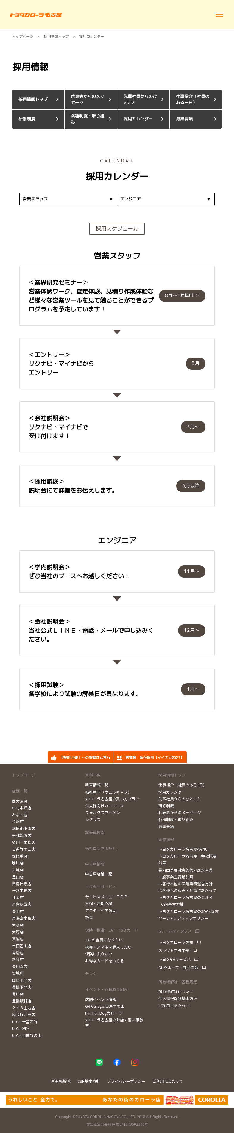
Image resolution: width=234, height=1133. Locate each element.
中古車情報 (94, 864)
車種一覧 (93, 775)
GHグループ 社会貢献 (178, 967)
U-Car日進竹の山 (26, 1035)
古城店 (18, 870)
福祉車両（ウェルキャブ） (108, 792)
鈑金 (89, 917)
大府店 (18, 932)
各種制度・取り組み (175, 819)
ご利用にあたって (173, 1005)
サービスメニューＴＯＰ (106, 896)
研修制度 (166, 805)
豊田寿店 (19, 966)
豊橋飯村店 (21, 1001)
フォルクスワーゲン (102, 812)
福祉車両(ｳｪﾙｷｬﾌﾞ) (101, 848)
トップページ (23, 775)
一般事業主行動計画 (175, 877)
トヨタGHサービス (174, 959)
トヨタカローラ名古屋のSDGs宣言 (188, 911)
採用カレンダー (171, 792)
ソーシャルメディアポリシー (183, 918)
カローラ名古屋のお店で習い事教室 (114, 1022)
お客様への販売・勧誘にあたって (187, 890)
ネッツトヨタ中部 (173, 950)
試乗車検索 (94, 832)
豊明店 (18, 911)
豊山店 (18, 877)
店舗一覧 (19, 791)
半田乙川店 (21, 946)
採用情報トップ (171, 775)
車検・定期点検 (98, 903)
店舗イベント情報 (100, 999)
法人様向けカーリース (104, 805)
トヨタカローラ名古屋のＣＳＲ (185, 897)
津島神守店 (21, 883)
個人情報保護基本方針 (177, 998)
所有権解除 (61, 1081)
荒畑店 (18, 821)
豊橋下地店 (21, 987)
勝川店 (18, 863)
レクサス (93, 819)
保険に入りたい (98, 954)
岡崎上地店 (21, 980)
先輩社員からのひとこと (179, 799)
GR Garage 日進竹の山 (104, 1006)
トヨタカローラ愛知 (175, 942)
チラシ (91, 973)
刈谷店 (18, 959)
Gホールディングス (175, 931)
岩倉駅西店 (21, 904)
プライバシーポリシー (126, 1081)
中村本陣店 (21, 808)
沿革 (162, 863)
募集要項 (166, 826)
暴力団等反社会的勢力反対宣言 (185, 870)
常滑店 (18, 952)
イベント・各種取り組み (106, 989)
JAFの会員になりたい (104, 940)
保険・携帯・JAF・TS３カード (111, 930)
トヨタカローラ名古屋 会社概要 (187, 856)
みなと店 (19, 814)
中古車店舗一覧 (98, 874)
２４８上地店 (23, 1007)
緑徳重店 (19, 856)
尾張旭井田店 (23, 1014)
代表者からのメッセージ (179, 812)
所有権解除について (175, 991)
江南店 (18, 897)
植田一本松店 (23, 842)
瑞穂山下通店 (23, 828)
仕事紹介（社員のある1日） (182, 785)
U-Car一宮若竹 (25, 1021)
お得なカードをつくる (104, 960)
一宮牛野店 (21, 890)
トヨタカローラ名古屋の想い (183, 849)
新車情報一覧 (96, 785)
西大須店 (19, 801)
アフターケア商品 (100, 910)
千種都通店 (21, 835)
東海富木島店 (23, 918)
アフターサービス (100, 886)
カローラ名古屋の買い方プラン (112, 799)
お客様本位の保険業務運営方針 (185, 883)
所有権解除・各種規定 (177, 982)
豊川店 (18, 994)
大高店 (18, 925)
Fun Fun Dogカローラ (103, 1013)
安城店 (18, 973)
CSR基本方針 (171, 904)
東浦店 (18, 938)
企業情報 (166, 839)
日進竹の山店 (23, 849)
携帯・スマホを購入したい (108, 947)
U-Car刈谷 (21, 1028)
